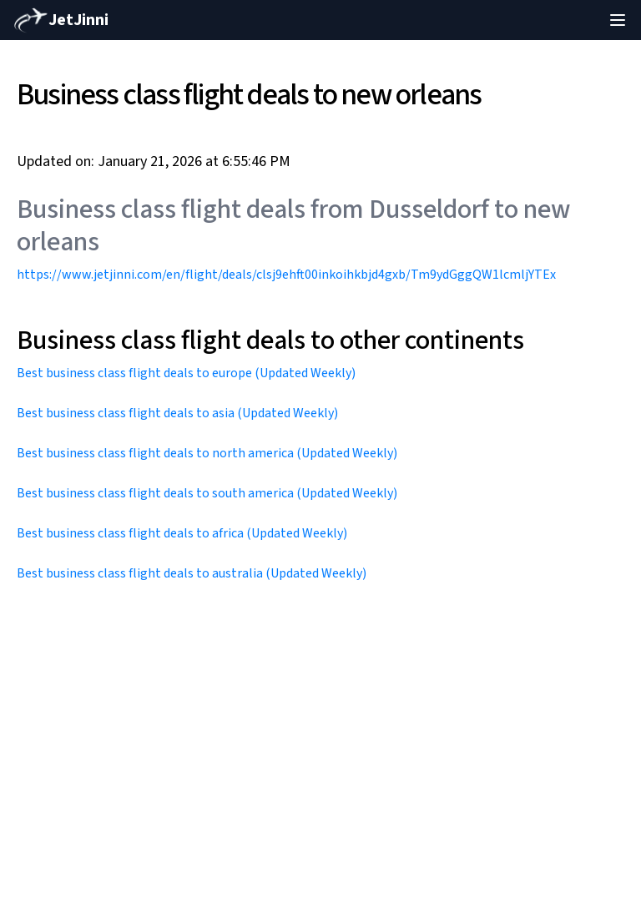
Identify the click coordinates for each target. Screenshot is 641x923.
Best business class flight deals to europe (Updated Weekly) (186, 373)
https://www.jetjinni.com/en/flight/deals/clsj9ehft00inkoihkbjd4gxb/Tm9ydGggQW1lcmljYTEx (286, 274)
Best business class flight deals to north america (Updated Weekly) (207, 453)
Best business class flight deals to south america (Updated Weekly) (207, 493)
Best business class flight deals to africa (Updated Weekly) (182, 533)
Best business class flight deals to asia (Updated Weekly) (177, 413)
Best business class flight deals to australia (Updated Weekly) (191, 573)
